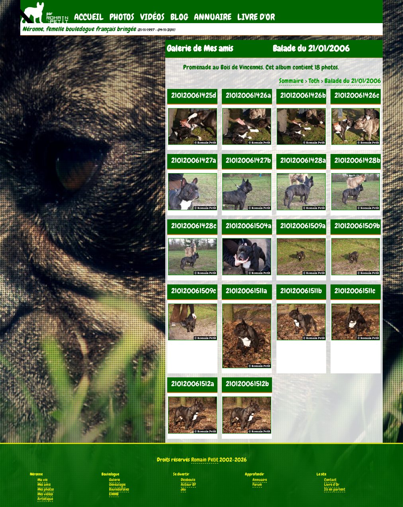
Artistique (45, 499)
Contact (330, 479)
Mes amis (44, 484)
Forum (257, 484)
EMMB (114, 494)
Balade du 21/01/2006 (353, 81)
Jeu (183, 489)
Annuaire (212, 17)
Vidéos (152, 17)
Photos (122, 17)
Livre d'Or (256, 17)
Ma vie (42, 479)
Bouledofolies (119, 489)
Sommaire (291, 81)
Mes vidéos (45, 494)
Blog (179, 17)
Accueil (89, 17)
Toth (314, 81)
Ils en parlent (334, 489)
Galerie (114, 479)
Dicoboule (188, 479)
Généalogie (117, 484)
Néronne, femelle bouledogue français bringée (79, 29)
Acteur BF (188, 484)
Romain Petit (204, 459)
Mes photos (45, 489)
